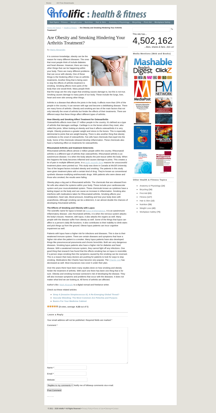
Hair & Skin (101, 22)
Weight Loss (76, 22)
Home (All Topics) (54, 28)
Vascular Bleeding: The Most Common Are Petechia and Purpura (85, 298)
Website (51, 380)
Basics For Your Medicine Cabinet (70, 301)
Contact (115, 409)
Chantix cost (115, 260)
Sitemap (108, 409)
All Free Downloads (65, 3)
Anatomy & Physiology (119, 22)
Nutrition (89, 22)
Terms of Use (99, 409)
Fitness (64, 22)
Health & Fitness (70, 28)
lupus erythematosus (95, 211)
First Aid (148, 22)
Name (50, 367)
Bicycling (136, 22)
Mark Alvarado (66, 284)
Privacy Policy (87, 409)
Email (50, 374)
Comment (52, 325)
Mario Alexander (57, 50)
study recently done (94, 162)
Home (48, 3)
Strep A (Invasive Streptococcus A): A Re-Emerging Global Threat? (86, 294)
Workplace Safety (162, 22)
